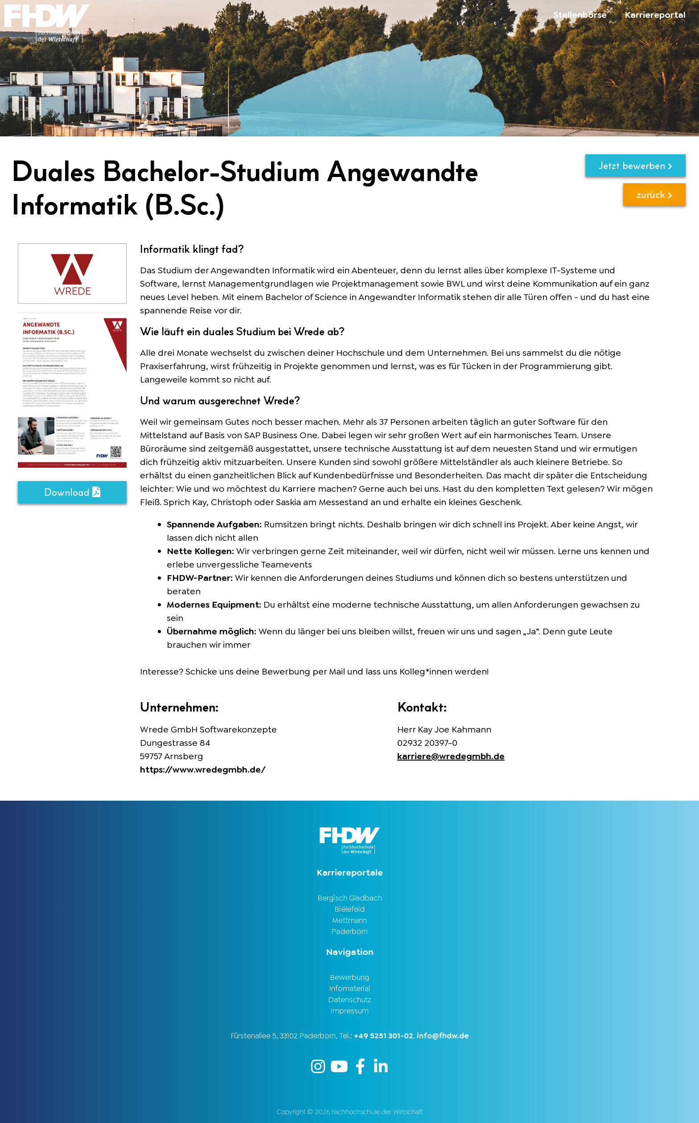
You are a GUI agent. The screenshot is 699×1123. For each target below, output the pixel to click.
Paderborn (349, 931)
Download (72, 491)
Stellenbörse (580, 15)
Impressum (349, 1011)
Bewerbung (349, 977)
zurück (654, 194)
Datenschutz (349, 999)
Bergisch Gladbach (349, 898)
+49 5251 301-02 (383, 1036)
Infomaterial (349, 988)
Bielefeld (349, 909)
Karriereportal (655, 15)
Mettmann (349, 920)
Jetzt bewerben (635, 165)
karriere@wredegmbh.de (451, 756)
